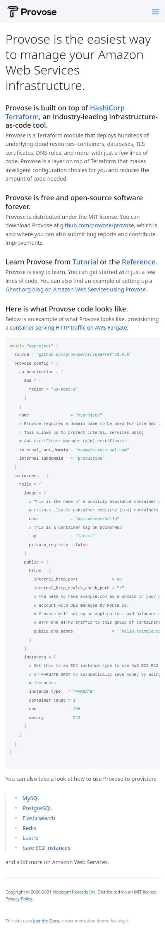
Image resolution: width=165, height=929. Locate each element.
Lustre (30, 837)
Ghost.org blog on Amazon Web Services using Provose (75, 289)
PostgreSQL (37, 808)
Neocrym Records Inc (74, 892)
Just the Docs (46, 921)
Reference (139, 261)
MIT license (145, 892)
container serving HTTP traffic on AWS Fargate (68, 327)
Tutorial (85, 261)
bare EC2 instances (46, 847)
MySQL (31, 798)
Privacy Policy (18, 899)
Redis (29, 828)
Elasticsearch (38, 818)
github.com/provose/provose (97, 225)
